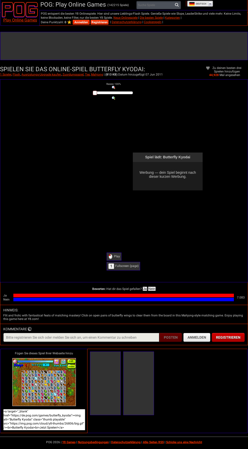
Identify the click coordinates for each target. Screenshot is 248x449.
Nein (151, 289)
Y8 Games (69, 442)
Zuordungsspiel (73, 74)
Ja (145, 289)
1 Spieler (5, 74)
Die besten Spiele (151, 17)
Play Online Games (20, 20)
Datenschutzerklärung (127, 22)
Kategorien (172, 17)
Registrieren (99, 22)
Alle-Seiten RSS (153, 442)
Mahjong (97, 74)
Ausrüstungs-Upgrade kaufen (41, 74)
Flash (16, 74)
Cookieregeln (153, 22)
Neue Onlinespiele (125, 17)
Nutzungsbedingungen (93, 442)
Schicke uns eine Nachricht (184, 442)
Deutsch (197, 4)
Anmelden (81, 22)
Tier (87, 74)
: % (113, 84)
